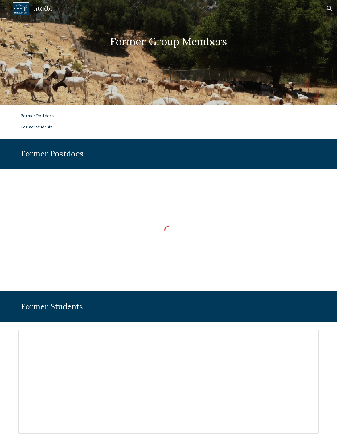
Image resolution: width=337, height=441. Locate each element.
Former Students (36, 127)
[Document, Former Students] (168, 382)
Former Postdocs (37, 116)
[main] (168, 52)
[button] (329, 8)
